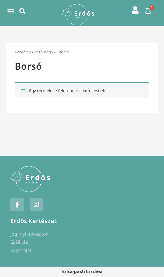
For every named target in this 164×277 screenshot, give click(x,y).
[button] (10, 11)
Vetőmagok (44, 52)
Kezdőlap (23, 52)
